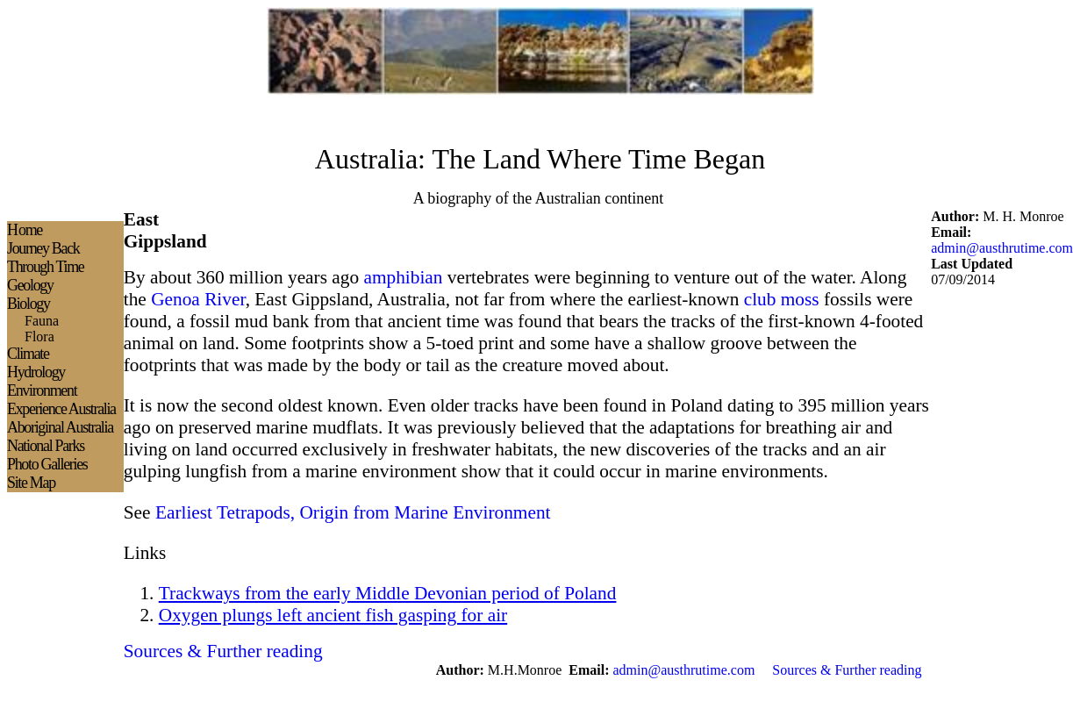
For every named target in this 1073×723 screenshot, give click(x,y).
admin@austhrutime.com (1002, 247)
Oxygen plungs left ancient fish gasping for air (333, 615)
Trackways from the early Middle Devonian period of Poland (388, 593)
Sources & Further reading (846, 669)
